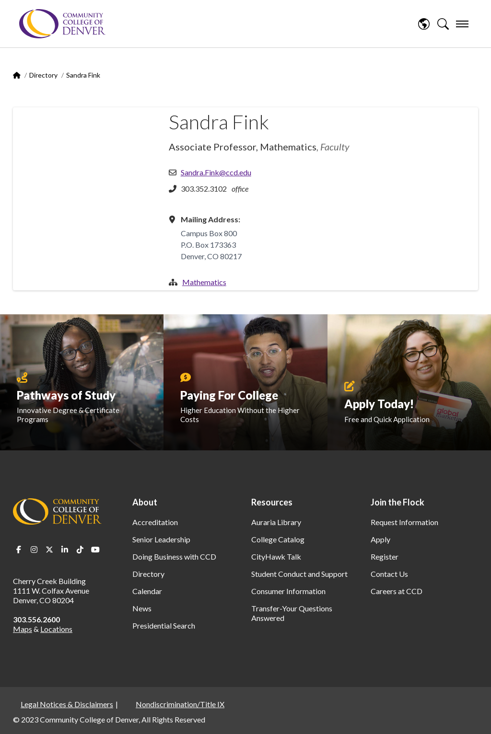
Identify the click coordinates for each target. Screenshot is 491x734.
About (144, 502)
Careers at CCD (396, 591)
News (142, 608)
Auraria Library (276, 522)
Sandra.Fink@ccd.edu (216, 172)
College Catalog (277, 539)
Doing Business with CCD (174, 556)
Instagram (34, 549)
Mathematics (204, 282)
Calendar (147, 591)
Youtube (95, 549)
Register (384, 556)
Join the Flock (397, 502)
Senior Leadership (161, 539)
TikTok (80, 549)
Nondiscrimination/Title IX (180, 704)
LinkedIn (64, 549)
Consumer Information (288, 591)
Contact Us (389, 573)
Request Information (404, 522)
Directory (43, 75)
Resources (271, 502)
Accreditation (155, 522)
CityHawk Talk (276, 556)
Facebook (18, 549)
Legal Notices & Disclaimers (67, 704)
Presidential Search (163, 625)
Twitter (49, 549)
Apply (380, 539)
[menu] (462, 24)
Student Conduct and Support (299, 573)
